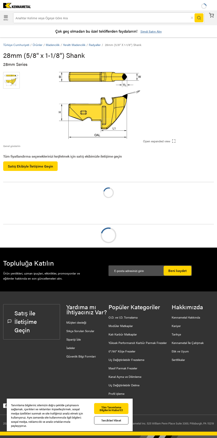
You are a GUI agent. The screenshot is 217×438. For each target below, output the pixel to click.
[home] (15, 6)
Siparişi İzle (73, 339)
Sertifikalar (178, 360)
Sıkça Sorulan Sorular (80, 331)
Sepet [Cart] (211, 15)
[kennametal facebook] (5, 406)
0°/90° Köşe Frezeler (121, 351)
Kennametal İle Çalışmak (188, 343)
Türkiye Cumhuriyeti (16, 45)
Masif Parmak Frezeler (122, 368)
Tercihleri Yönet (111, 420)
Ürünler (37, 45)
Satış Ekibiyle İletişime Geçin (30, 166)
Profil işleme (116, 393)
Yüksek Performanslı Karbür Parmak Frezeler (137, 343)
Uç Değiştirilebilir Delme (123, 385)
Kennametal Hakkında (186, 317)
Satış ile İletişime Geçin (22, 321)
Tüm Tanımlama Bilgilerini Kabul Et (111, 408)
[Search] (199, 17)
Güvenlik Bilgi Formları (81, 356)
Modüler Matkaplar (120, 326)
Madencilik (53, 45)
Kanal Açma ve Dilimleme (124, 376)
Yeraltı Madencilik (74, 45)
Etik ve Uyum (180, 351)
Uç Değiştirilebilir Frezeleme (126, 360)
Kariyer (176, 326)
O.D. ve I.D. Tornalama (123, 317)
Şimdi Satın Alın (150, 31)
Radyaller (95, 45)
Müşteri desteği (76, 322)
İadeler (70, 348)
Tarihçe (176, 334)
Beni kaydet (177, 270)
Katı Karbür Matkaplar (122, 334)
